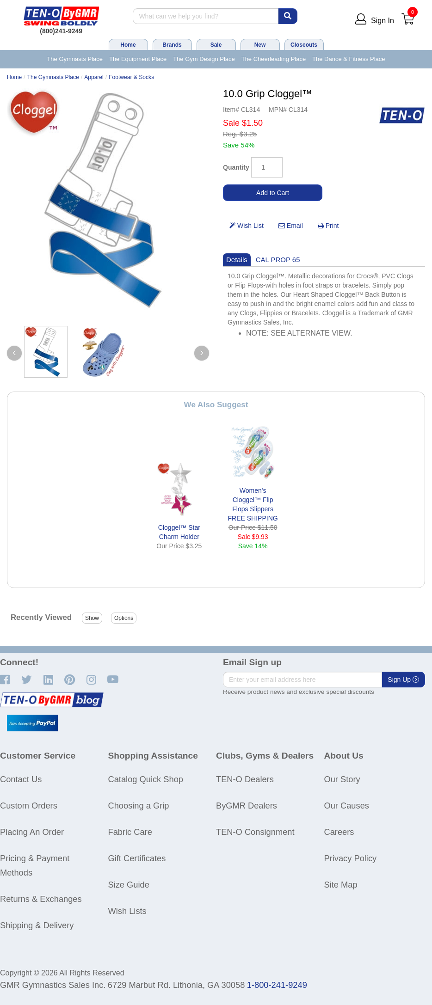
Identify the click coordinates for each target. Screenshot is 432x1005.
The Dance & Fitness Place (348, 58)
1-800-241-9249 (277, 985)
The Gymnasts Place (75, 58)
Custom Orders (28, 805)
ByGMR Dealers (246, 805)
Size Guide (128, 884)
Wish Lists (127, 911)
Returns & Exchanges (41, 899)
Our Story (342, 779)
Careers (339, 832)
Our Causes (346, 805)
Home (128, 45)
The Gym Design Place (204, 58)
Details (236, 260)
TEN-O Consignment (255, 832)
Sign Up (403, 679)
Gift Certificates (137, 858)
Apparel (94, 77)
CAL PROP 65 (278, 260)
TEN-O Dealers (245, 779)
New (260, 45)
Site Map (341, 884)
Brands (171, 45)
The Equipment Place (138, 58)
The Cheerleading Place (273, 58)
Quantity (236, 167)
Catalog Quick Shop (145, 779)
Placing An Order (32, 832)
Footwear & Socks (131, 77)
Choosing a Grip (138, 805)
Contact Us (21, 779)
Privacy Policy (350, 858)
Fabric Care (130, 832)
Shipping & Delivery (37, 925)
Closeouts (303, 45)
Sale (216, 45)
